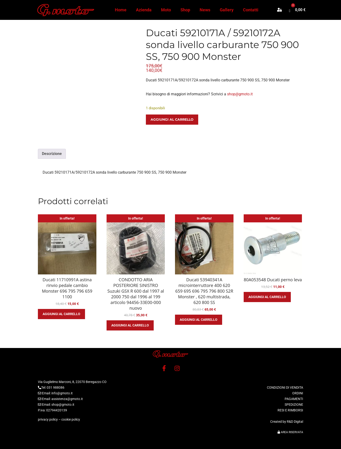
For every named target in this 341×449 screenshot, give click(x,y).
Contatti (250, 9)
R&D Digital (295, 421)
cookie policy (70, 419)
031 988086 (55, 387)
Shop (185, 9)
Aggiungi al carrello (172, 119)
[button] (282, 10)
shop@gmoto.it (240, 94)
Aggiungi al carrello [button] (61, 314)
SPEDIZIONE (294, 404)
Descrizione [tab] (52, 153)
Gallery (226, 9)
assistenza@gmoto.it (67, 399)
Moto (166, 9)
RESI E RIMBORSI (290, 410)
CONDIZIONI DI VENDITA (285, 387)
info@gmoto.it (62, 393)
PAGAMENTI (294, 399)
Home (120, 9)
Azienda (144, 9)
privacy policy (48, 419)
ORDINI (297, 393)
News (205, 9)
